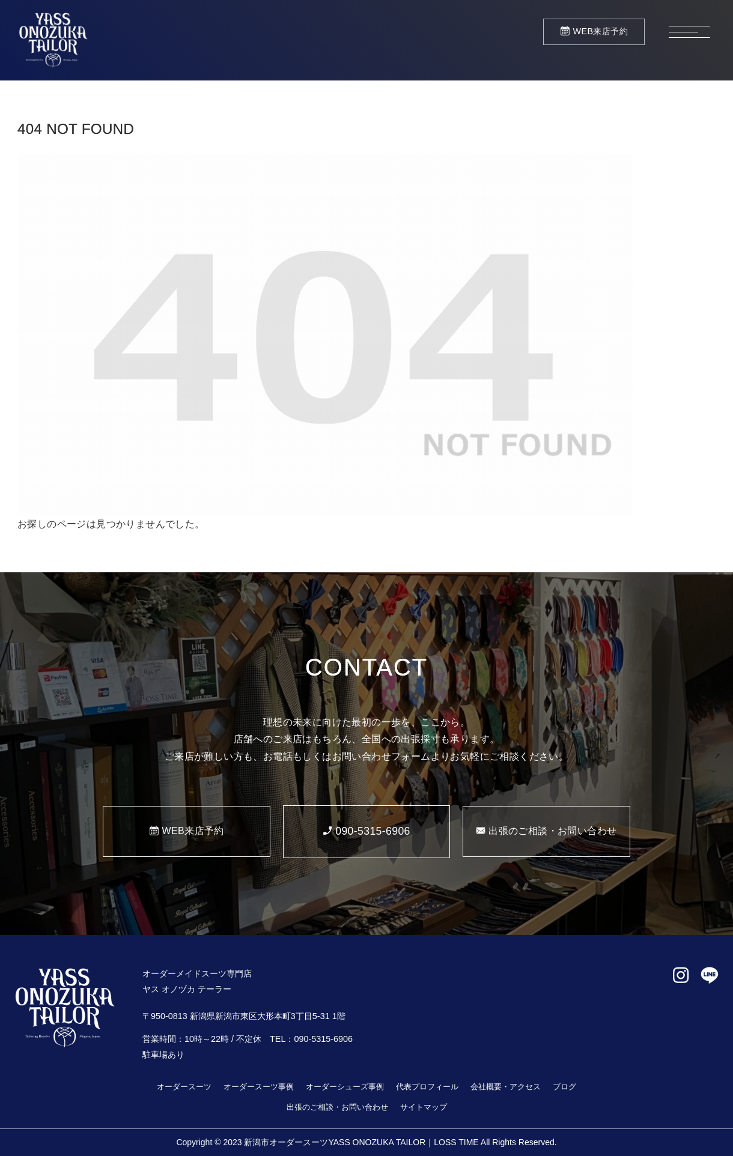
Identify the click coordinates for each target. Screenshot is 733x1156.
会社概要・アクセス (505, 1086)
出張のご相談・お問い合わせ (337, 1107)
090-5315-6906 (323, 1039)
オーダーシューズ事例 (345, 1086)
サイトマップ (423, 1107)
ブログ (564, 1086)
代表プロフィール (427, 1086)
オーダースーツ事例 (259, 1086)
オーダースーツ (184, 1086)
